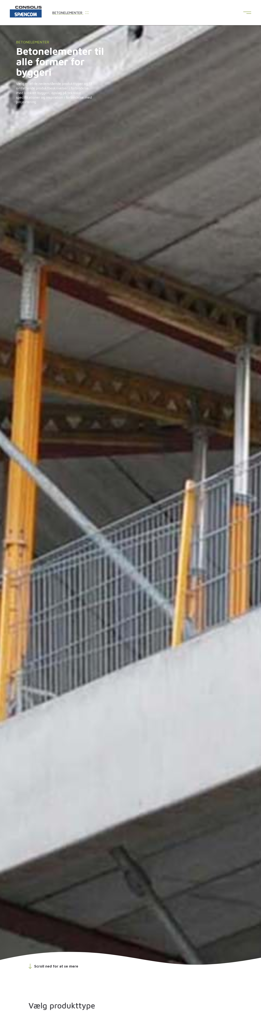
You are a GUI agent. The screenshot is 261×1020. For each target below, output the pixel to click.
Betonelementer (70, 13)
